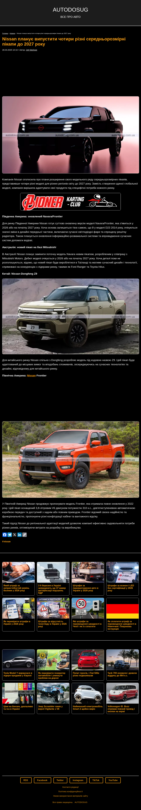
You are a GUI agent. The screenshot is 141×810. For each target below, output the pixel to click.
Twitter (60, 739)
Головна (5, 33)
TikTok (96, 739)
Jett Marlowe (31, 50)
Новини (12, 33)
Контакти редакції (70, 746)
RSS (26, 739)
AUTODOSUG (70, 10)
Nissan (31, 375)
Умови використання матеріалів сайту (70, 755)
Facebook (42, 739)
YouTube (113, 739)
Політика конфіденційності (70, 751)
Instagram (78, 739)
